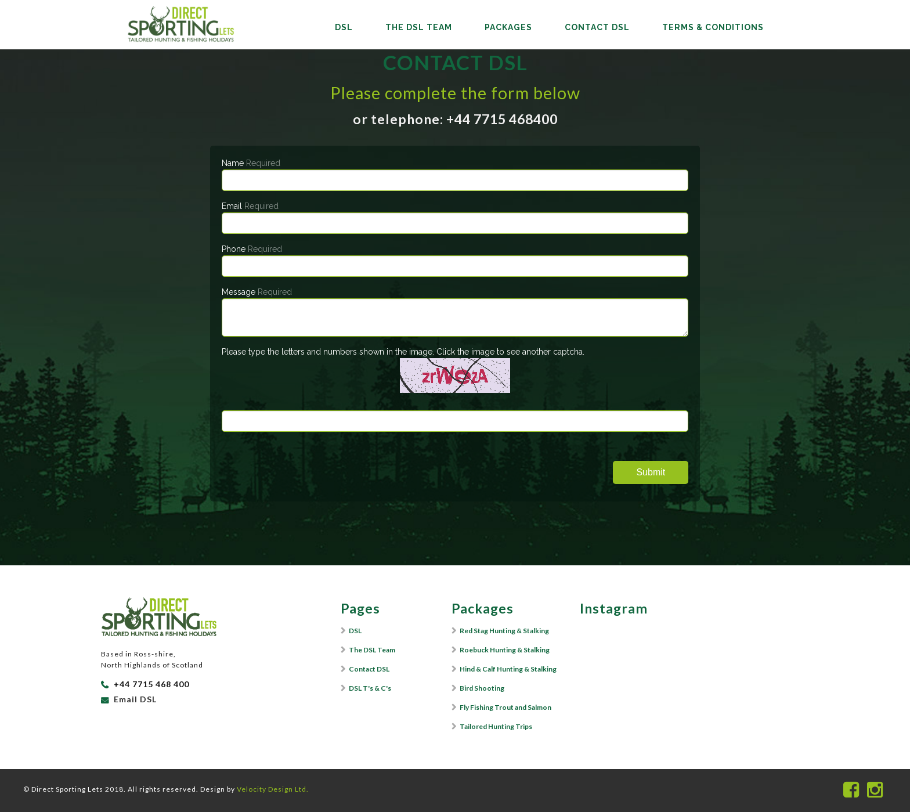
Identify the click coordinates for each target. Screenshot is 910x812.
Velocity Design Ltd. (273, 789)
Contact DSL (597, 27)
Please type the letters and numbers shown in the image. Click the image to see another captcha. (403, 351)
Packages (508, 27)
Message (257, 292)
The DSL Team (418, 27)
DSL (344, 27)
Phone (252, 249)
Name (251, 163)
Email (250, 206)
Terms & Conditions (713, 27)
